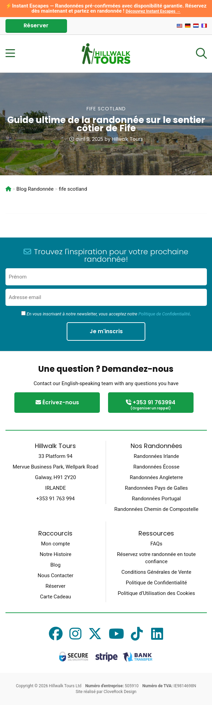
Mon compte (55, 544)
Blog (55, 565)
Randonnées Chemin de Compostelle (156, 509)
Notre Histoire (55, 554)
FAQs (156, 544)
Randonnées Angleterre (156, 477)
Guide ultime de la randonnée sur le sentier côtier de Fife (106, 124)
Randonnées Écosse (156, 467)
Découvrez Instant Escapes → (153, 11)
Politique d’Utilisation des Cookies (156, 593)
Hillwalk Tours (127, 139)
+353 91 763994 (151, 405)
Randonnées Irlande (156, 456)
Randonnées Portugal (156, 499)
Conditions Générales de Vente (156, 572)
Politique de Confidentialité (164, 313)
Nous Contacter (55, 575)
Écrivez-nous (57, 402)
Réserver (36, 25)
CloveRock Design (120, 691)
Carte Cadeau (55, 597)
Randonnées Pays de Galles (156, 488)
